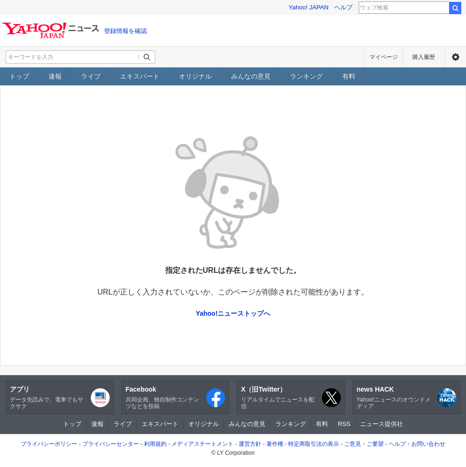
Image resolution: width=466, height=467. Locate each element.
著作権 (274, 444)
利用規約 (155, 444)
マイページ (384, 57)
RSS (344, 423)
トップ (19, 76)
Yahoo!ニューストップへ (233, 313)
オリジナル (195, 76)
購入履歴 (423, 57)
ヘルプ (343, 7)
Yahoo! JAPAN (309, 7)
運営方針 (250, 444)
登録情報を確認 (125, 30)
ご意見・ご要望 (364, 444)
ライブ (91, 76)
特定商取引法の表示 (313, 444)
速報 (55, 76)
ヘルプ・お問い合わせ (417, 444)
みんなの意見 (251, 76)
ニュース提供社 (381, 423)
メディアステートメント (202, 444)
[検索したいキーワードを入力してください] (72, 57)
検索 (455, 8)
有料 (348, 76)
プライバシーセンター (110, 444)
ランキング (306, 76)
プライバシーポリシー (49, 444)
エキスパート (140, 76)
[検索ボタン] (147, 57)
